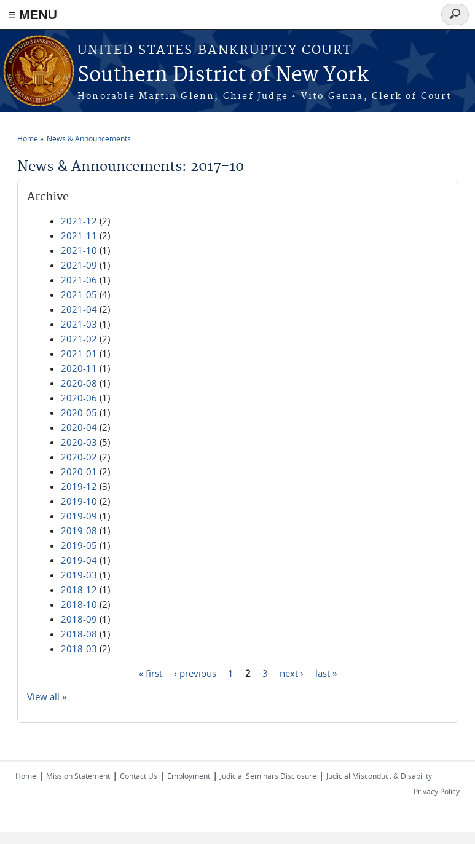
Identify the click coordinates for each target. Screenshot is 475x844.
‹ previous (195, 672)
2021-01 (79, 353)
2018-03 (79, 648)
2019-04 (79, 560)
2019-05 (79, 545)
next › (292, 672)
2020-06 (79, 398)
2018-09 (79, 619)
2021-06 (79, 280)
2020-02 (79, 457)
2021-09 (79, 265)
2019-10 (79, 501)
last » (326, 672)
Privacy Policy (437, 791)
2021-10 (79, 250)
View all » (46, 696)
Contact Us (138, 776)
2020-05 (79, 412)
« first (150, 672)
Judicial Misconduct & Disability (379, 776)
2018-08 (79, 634)
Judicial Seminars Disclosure (268, 776)
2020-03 (79, 442)
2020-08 (79, 383)
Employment (188, 776)
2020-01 (79, 471)
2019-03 (79, 575)
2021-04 (79, 309)
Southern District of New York (223, 75)
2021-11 (79, 235)
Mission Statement (78, 776)
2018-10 (79, 604)
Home (27, 138)
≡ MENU (32, 14)
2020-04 (79, 427)
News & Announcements (89, 138)
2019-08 (79, 530)
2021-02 (79, 339)
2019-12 (79, 486)
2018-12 (79, 589)
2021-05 (79, 294)
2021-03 (79, 324)
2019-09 (79, 516)
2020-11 (79, 368)
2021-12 (79, 221)
